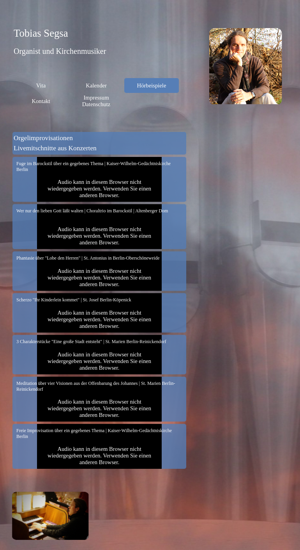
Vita (41, 85)
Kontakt (41, 101)
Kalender (96, 85)
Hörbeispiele (151, 85)
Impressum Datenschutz (96, 100)
